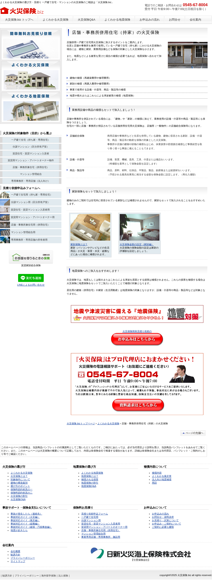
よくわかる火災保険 (108, 423)
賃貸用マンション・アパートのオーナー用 (104, 527)
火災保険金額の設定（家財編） (137, 244)
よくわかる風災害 (161, 476)
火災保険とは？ (19, 476)
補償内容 (157, 472)
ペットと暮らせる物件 (30, 45)
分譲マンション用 (91, 520)
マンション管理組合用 (93, 533)
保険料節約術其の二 (21, 492)
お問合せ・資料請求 (163, 517)
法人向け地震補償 (161, 479)
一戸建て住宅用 (89, 517)
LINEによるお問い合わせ (31, 284)
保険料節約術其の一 (21, 489)
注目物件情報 (30, 107)
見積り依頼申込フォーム (94, 513)
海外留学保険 (48, 575)
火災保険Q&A (18, 499)
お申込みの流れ (160, 513)
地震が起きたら (19, 530)
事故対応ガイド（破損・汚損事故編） (31, 527)
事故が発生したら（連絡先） (26, 513)
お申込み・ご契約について (166, 523)
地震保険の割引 (89, 482)
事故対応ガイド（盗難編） (25, 523)
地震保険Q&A (88, 486)
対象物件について (20, 479)
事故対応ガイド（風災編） (25, 520)
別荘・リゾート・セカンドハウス (30, 76)
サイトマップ (18, 561)
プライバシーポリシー (23, 558)
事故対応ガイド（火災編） (25, 517)
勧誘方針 (15, 554)
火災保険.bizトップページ (81, 423)
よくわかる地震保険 (92, 472)
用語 (154, 482)
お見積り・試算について (165, 520)
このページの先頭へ (193, 433)
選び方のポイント (20, 486)
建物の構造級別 (19, 482)
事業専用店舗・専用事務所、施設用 (100, 537)
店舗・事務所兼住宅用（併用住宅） (100, 530)
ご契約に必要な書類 (163, 527)
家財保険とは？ (78, 244)
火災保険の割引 (19, 496)
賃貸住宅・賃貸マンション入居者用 (100, 523)
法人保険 (63, 575)
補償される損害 (89, 479)
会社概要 (15, 551)
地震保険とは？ (89, 476)
